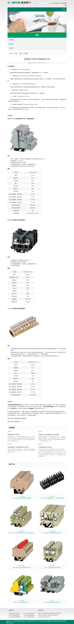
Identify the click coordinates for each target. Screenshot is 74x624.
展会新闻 (11, 44)
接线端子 (31, 408)
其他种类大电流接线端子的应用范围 (48, 434)
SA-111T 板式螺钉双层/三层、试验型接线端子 (34, 613)
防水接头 (54, 621)
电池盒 (40, 621)
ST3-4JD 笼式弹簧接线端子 (15, 617)
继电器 (8, 622)
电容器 (11, 622)
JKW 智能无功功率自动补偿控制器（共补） (18, 613)
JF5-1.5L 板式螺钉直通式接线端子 (31, 617)
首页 (16, 53)
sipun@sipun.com (57, 3)
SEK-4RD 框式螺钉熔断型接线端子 (16, 615)
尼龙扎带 (59, 621)
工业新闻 (11, 48)
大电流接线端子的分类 (44, 447)
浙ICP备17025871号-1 (33, 621)
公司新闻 (11, 39)
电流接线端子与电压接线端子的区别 (18, 447)
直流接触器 (49, 621)
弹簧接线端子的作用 (13, 434)
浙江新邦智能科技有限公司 (14, 404)
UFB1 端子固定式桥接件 (29, 615)
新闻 (20, 53)
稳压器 (44, 621)
